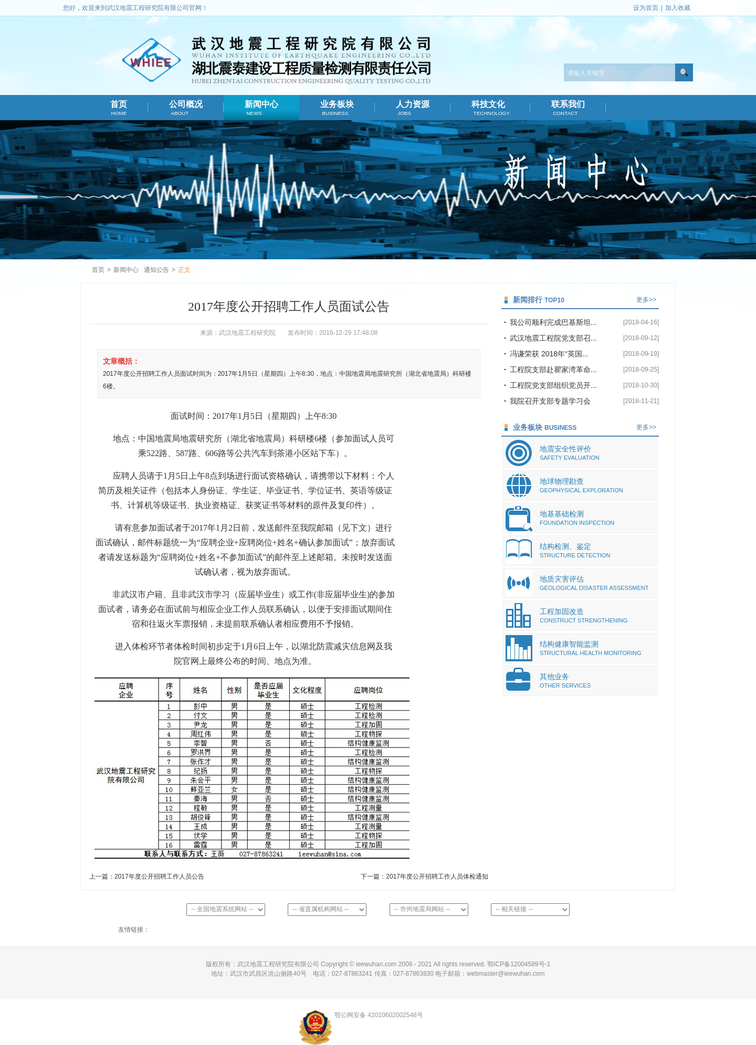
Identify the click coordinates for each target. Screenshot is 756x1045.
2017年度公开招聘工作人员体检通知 (437, 876)
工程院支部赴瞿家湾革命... (553, 369)
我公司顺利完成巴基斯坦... (553, 322)
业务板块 (337, 108)
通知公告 (156, 269)
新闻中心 (261, 108)
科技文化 (490, 108)
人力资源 (412, 108)
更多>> (646, 299)
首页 (119, 108)
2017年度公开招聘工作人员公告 (159, 876)
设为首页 (645, 8)
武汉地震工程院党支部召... (553, 338)
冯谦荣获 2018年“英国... (549, 354)
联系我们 (568, 108)
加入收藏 (677, 8)
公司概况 (186, 108)
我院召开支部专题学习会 (550, 401)
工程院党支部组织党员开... (553, 385)
